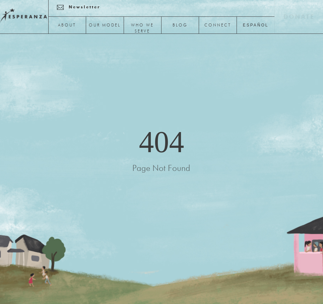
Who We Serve (142, 28)
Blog (180, 25)
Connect (217, 25)
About (67, 25)
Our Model (105, 25)
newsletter (84, 7)
